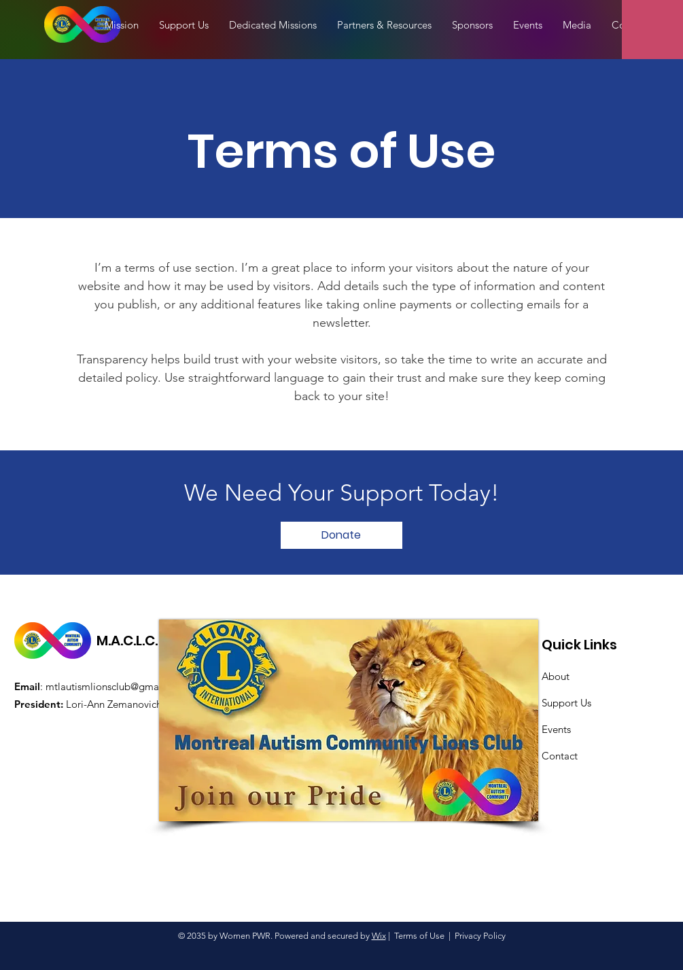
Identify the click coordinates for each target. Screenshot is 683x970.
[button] (577, 25)
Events (556, 729)
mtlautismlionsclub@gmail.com (116, 686)
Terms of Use (419, 936)
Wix (379, 936)
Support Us (566, 702)
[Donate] (341, 535)
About (556, 676)
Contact (560, 755)
